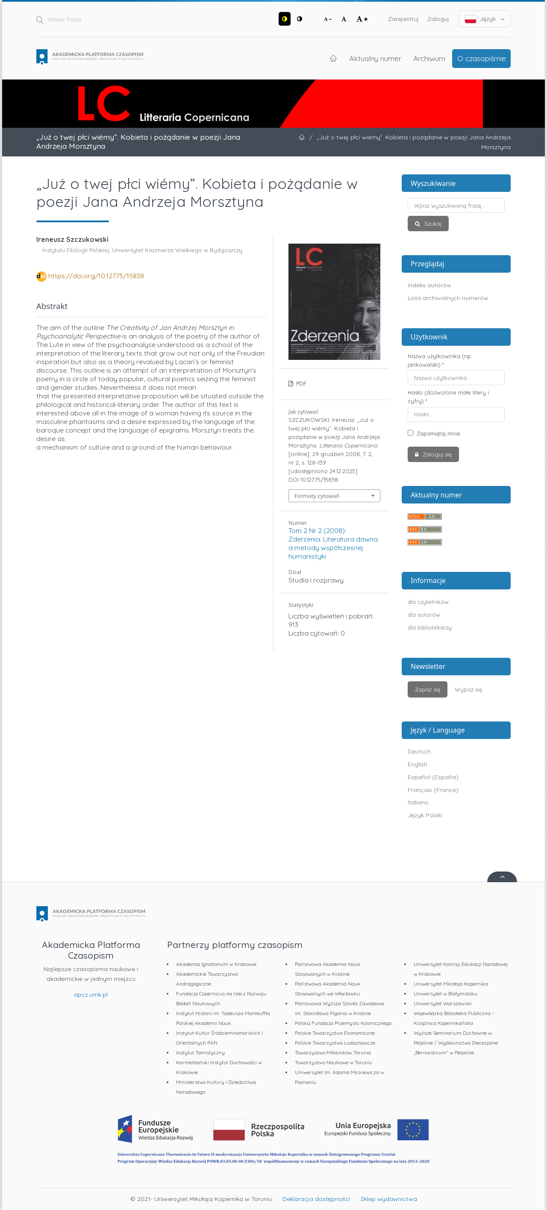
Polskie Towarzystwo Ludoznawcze (335, 1042)
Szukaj (432, 223)
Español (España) (433, 777)
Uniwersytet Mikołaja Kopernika (451, 983)
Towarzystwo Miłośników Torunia (333, 1052)
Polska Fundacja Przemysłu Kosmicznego (343, 1023)
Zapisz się (427, 689)
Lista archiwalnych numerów (448, 298)
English (417, 764)
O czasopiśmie (481, 58)
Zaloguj (438, 19)
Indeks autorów (429, 285)
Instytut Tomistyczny (200, 1052)
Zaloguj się (436, 454)
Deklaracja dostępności (316, 1199)
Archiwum (429, 58)
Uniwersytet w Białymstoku (445, 993)
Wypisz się (468, 689)
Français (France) (433, 790)
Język (485, 19)
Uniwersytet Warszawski (443, 1003)
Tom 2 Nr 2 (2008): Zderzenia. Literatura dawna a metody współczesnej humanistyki (333, 543)
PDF (300, 383)
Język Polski (425, 815)
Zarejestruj (403, 19)
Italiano (418, 802)
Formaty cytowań (316, 496)
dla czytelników (428, 601)
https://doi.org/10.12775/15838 (96, 275)
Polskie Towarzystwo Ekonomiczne (335, 1033)
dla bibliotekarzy (430, 627)
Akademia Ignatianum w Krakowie (216, 964)
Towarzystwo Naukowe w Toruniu (333, 1062)
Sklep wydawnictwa (389, 1199)
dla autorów (424, 614)
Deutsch (419, 751)
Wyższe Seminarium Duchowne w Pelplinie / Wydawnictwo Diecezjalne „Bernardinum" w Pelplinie (456, 1043)
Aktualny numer (375, 58)
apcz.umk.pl (91, 994)
